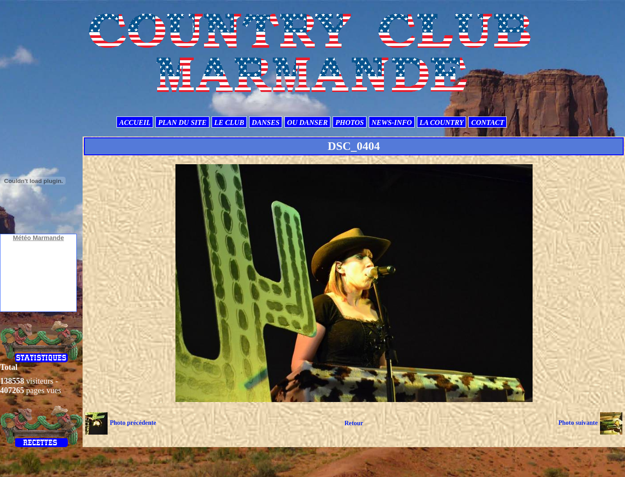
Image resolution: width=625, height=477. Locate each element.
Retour (353, 423)
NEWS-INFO (391, 122)
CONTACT (487, 122)
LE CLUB (229, 122)
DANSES (265, 122)
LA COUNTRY (442, 122)
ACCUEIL (134, 122)
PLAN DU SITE (182, 122)
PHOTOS (349, 122)
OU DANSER (307, 122)
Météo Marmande (38, 237)
